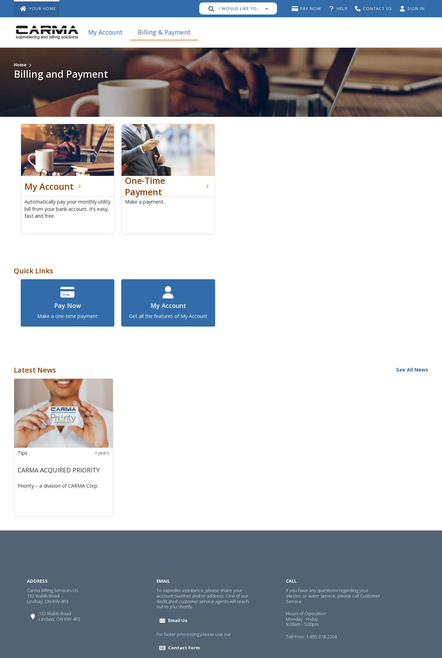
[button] (238, 8)
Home (20, 65)
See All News (412, 369)
